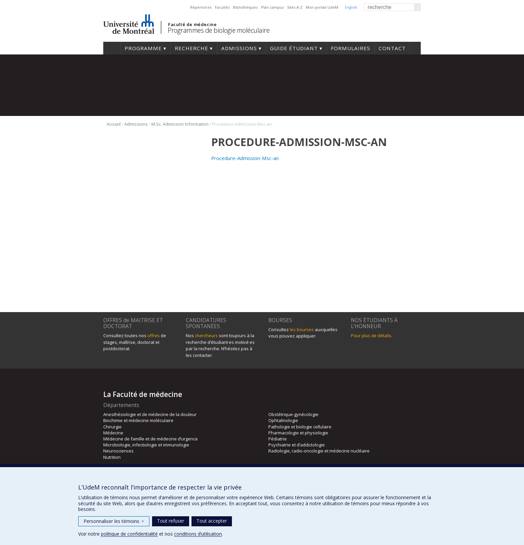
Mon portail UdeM (322, 7)
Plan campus (272, 7)
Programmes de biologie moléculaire (218, 30)
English (351, 7)
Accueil (111, 48)
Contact (392, 48)
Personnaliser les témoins (114, 521)
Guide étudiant (294, 48)
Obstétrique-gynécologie (293, 414)
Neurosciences (118, 451)
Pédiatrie (277, 439)
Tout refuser (170, 521)
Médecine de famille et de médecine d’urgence (150, 439)
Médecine (113, 433)
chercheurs (206, 335)
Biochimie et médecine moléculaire (138, 420)
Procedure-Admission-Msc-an (245, 158)
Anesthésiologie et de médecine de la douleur (149, 414)
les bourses (302, 329)
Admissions (239, 48)
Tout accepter (211, 521)
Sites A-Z (294, 7)
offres (153, 335)
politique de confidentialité (129, 534)
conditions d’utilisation (198, 534)
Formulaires (350, 48)
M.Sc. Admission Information (180, 124)
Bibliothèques (245, 7)
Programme (143, 48)
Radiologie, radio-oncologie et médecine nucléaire (319, 451)
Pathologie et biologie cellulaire (300, 427)
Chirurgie (112, 427)
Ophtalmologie (283, 420)
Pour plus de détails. (371, 335)
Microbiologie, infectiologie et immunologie (146, 445)
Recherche (191, 48)
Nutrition (112, 457)
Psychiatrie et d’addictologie (296, 445)
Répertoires (201, 7)
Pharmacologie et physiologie (298, 433)
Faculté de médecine (192, 24)
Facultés (222, 7)
